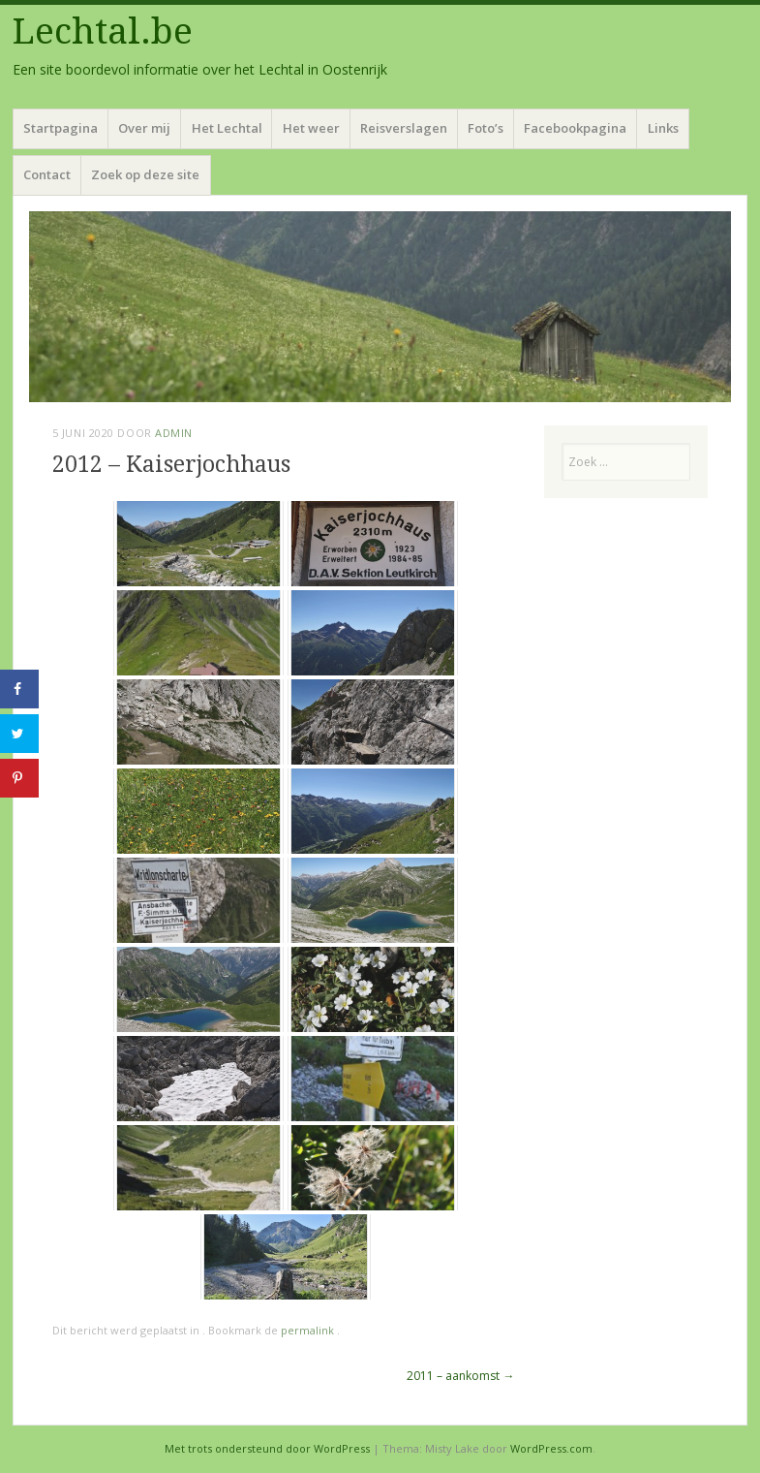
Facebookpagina (575, 128)
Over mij (144, 128)
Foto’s (485, 128)
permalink (309, 1330)
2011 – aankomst (460, 1375)
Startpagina (60, 128)
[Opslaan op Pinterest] (19, 778)
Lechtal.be (103, 31)
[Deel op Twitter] (19, 733)
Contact (47, 174)
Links (663, 128)
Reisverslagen (403, 128)
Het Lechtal (227, 128)
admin (174, 432)
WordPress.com (551, 1448)
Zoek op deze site (145, 174)
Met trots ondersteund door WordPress (267, 1448)
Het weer (311, 128)
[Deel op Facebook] (19, 689)
